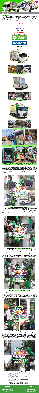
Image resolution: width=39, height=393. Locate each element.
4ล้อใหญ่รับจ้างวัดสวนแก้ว (8, 391)
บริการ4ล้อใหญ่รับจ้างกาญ (8, 386)
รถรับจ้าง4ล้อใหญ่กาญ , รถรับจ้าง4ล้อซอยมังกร (19, 146)
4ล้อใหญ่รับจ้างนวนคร (6, 389)
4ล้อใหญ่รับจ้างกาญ (5, 13)
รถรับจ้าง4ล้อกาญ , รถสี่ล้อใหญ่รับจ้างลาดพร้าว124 (31, 146)
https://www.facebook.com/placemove (31, 390)
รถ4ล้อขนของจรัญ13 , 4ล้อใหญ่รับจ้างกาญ (8, 146)
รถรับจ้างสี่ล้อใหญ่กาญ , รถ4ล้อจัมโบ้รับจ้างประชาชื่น (31, 164)
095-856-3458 (20, 28)
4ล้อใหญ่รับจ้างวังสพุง (7, 390)
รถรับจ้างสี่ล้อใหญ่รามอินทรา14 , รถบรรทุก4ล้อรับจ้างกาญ (19, 164)
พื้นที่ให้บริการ (12, 13)
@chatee (30, 389)
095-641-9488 (20, 25)
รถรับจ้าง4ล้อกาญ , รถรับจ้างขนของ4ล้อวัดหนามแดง (8, 164)
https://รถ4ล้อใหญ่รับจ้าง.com (30, 391)
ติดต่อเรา (17, 13)
